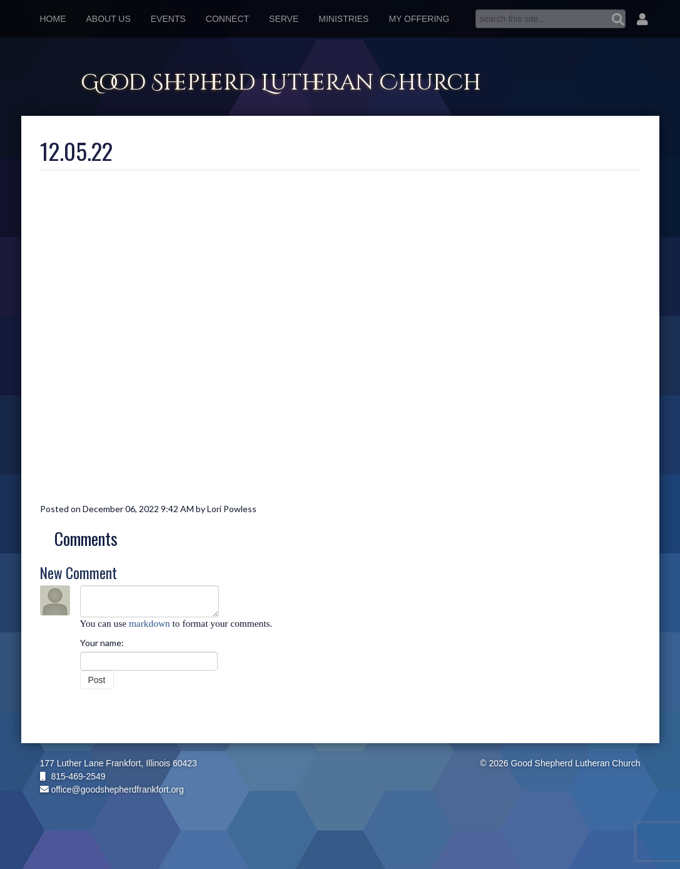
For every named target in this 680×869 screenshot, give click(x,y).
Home (53, 19)
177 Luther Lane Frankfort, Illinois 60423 (118, 763)
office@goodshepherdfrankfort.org (112, 789)
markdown (149, 623)
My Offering (418, 19)
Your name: (102, 642)
